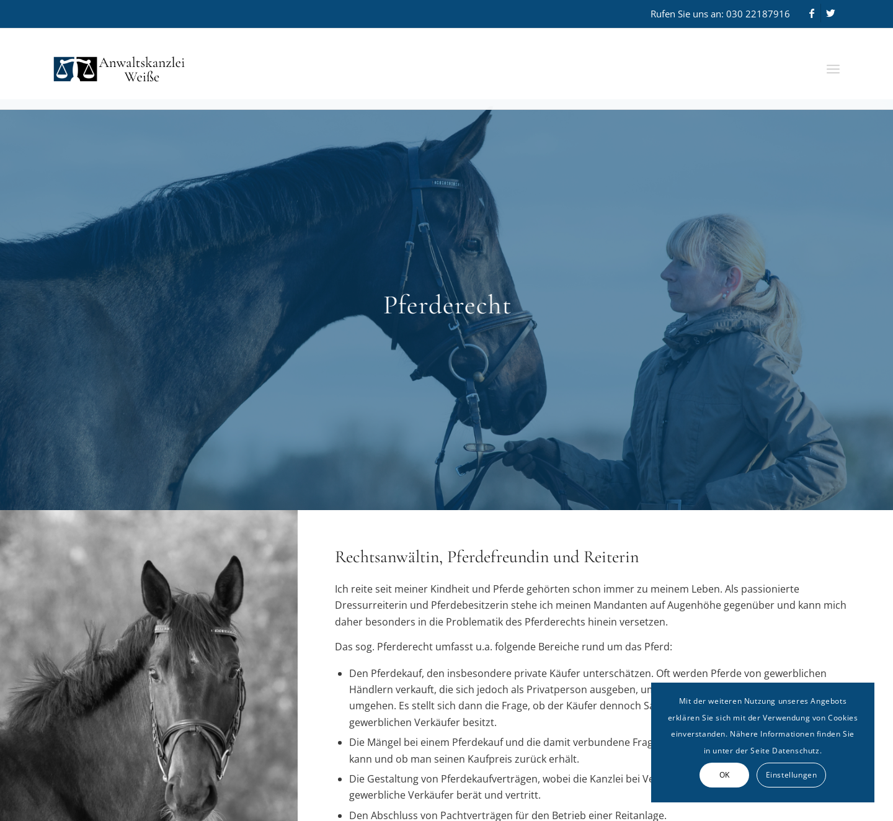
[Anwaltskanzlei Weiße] (171, 69)
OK (724, 774)
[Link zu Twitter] (830, 13)
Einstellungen (791, 774)
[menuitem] (833, 69)
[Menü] (833, 69)
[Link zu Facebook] (811, 13)
